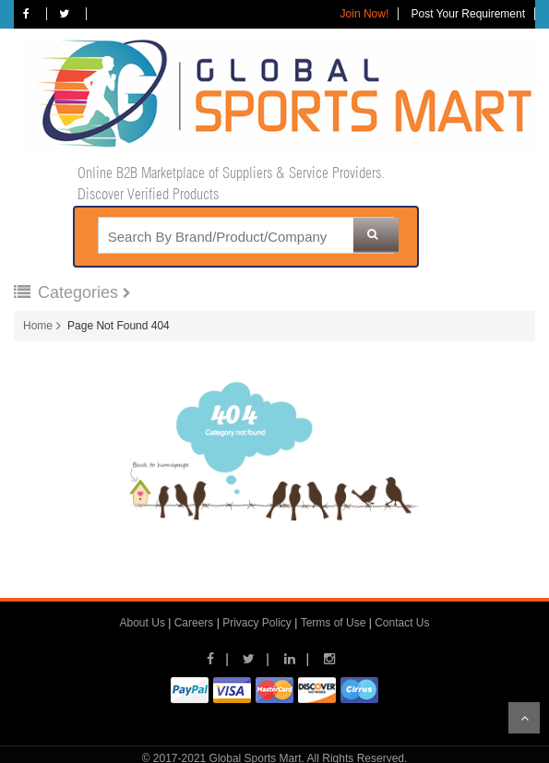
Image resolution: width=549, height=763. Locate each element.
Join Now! (364, 13)
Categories (68, 292)
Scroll (524, 717)
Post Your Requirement (468, 13)
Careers (194, 622)
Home (38, 325)
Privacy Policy (257, 622)
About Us (142, 622)
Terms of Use (333, 622)
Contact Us (402, 622)
